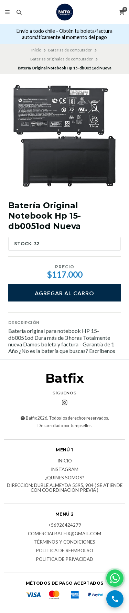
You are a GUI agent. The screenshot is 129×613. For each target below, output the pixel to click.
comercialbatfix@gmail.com (64, 533)
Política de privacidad (64, 559)
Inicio (36, 50)
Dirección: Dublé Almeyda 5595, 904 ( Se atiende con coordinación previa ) (64, 487)
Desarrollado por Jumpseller (64, 425)
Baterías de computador (70, 50)
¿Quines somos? (64, 478)
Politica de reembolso (64, 550)
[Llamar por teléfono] (114, 598)
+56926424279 (64, 525)
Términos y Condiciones (64, 542)
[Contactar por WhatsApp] (114, 578)
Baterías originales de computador (61, 59)
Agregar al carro (64, 293)
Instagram (64, 469)
